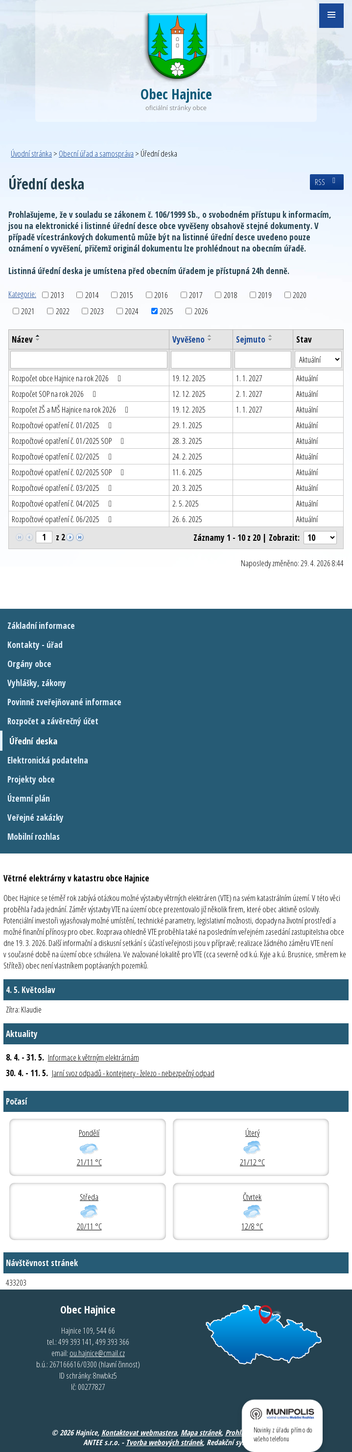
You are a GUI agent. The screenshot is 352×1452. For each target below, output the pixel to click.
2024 (132, 311)
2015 (126, 294)
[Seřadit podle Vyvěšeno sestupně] (210, 340)
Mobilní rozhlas (33, 836)
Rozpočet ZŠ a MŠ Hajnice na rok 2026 (72, 409)
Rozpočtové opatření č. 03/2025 (64, 487)
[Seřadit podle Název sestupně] (38, 340)
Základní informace (41, 625)
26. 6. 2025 (187, 519)
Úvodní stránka (31, 153)
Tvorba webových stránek (164, 1442)
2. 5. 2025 (185, 503)
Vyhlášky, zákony (36, 683)
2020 (299, 294)
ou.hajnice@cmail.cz (97, 1353)
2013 (57, 294)
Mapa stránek (201, 1432)
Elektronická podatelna (47, 760)
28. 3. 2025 (187, 440)
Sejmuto (250, 339)
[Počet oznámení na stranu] (320, 537)
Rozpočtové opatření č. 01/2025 (64, 425)
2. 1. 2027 (249, 393)
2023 (97, 311)
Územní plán (28, 798)
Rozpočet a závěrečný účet (52, 721)
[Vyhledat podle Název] (88, 360)
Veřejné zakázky (35, 817)
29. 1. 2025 (187, 425)
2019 (265, 294)
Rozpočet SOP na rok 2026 (56, 393)
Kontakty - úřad (35, 644)
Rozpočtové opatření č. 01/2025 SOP (70, 440)
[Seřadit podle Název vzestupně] (38, 336)
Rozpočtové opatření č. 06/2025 (64, 519)
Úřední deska (33, 741)
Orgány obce (29, 663)
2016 (161, 294)
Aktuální (307, 378)
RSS (327, 182)
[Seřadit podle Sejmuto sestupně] (270, 340)
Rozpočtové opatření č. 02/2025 (64, 456)
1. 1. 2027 (249, 378)
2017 (196, 294)
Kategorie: (22, 294)
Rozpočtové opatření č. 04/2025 (64, 503)
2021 (28, 311)
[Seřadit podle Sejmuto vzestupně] (270, 336)
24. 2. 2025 (187, 456)
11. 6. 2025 (187, 472)
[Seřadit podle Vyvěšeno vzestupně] (210, 336)
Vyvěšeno (188, 339)
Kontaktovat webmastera (139, 1432)
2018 (230, 294)
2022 (63, 311)
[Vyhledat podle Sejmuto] (263, 360)
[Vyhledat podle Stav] (318, 360)
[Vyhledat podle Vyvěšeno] (201, 360)
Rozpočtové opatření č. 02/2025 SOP (70, 472)
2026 (201, 311)
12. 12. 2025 (189, 393)
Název (22, 339)
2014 (92, 294)
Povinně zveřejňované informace (64, 702)
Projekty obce (31, 779)
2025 (166, 311)
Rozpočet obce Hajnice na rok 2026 (68, 378)
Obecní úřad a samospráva (96, 153)
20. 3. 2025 (187, 487)
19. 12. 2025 (189, 378)
